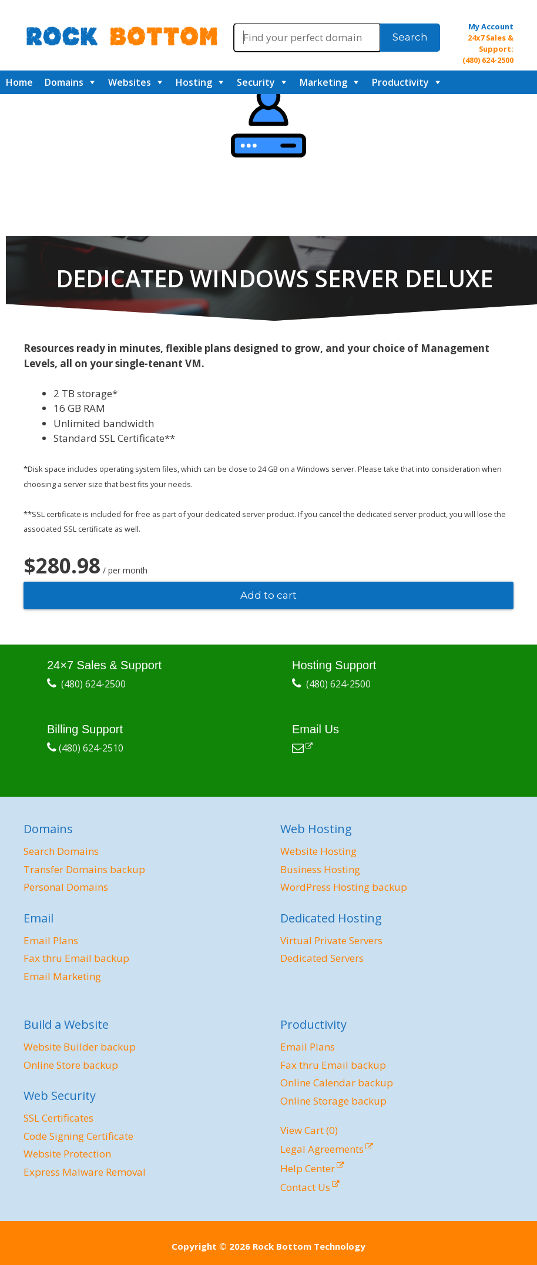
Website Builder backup (80, 1046)
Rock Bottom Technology (309, 1246)
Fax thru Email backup (76, 958)
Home (19, 82)
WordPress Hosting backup (343, 887)
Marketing (323, 82)
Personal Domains (66, 887)
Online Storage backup (333, 1101)
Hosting (194, 82)
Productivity (400, 82)
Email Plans (51, 940)
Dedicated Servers (322, 958)
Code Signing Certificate (78, 1136)
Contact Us (305, 1187)
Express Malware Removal (85, 1172)
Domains (64, 82)
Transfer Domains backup (84, 869)
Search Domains (61, 851)
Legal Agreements (322, 1149)
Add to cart (268, 595)
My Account (490, 26)
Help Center (307, 1168)
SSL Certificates (58, 1118)
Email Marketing (62, 976)
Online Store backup (71, 1065)
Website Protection (67, 1153)
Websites (129, 82)
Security (256, 82)
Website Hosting (318, 851)
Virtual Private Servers (331, 940)
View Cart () (309, 1130)
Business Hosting (320, 869)
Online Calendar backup (336, 1082)
